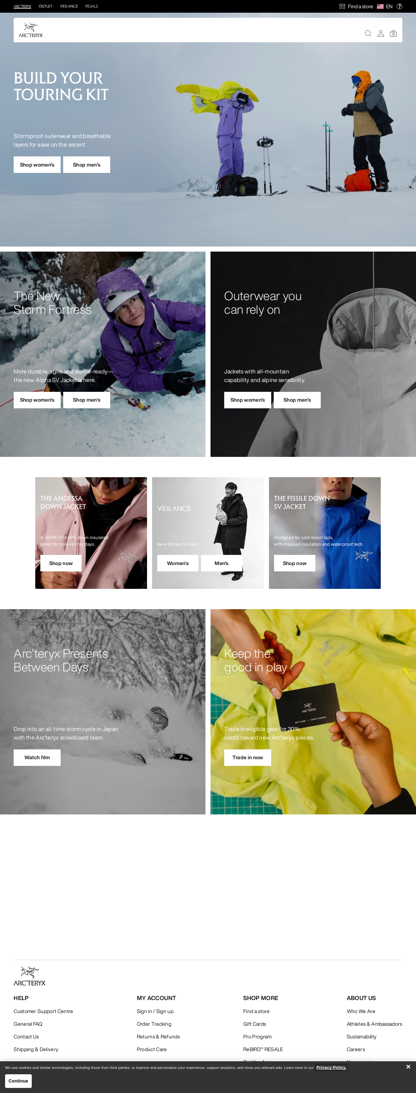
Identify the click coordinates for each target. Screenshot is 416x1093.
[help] (399, 6)
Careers (356, 1049)
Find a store (360, 6)
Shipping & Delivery (36, 1049)
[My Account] (381, 33)
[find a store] (356, 6)
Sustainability (362, 1036)
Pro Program (257, 1036)
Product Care (152, 1049)
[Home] (31, 30)
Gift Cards (254, 1024)
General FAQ (28, 1024)
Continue (18, 1080)
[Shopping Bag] (393, 33)
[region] (208, 1077)
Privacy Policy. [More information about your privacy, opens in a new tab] (331, 1067)
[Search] (368, 33)
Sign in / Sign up (155, 1011)
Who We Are (361, 1011)
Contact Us (26, 1036)
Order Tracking (154, 1024)
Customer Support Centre (43, 1011)
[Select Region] (381, 6)
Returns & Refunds (158, 1036)
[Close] (408, 1067)
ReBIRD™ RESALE (263, 1049)
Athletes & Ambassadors (374, 1024)
